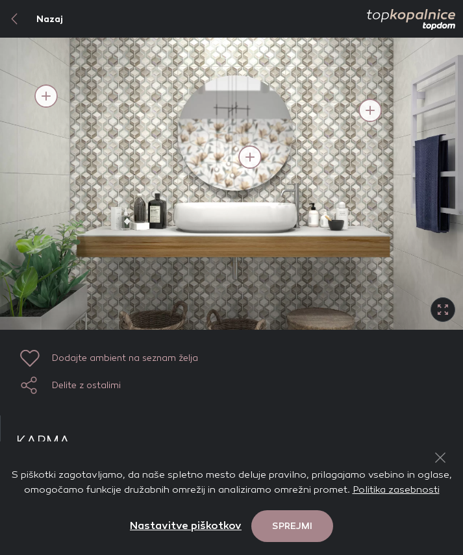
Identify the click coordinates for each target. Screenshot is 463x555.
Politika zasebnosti (396, 489)
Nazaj (31, 19)
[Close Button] (440, 457)
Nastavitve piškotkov (186, 525)
